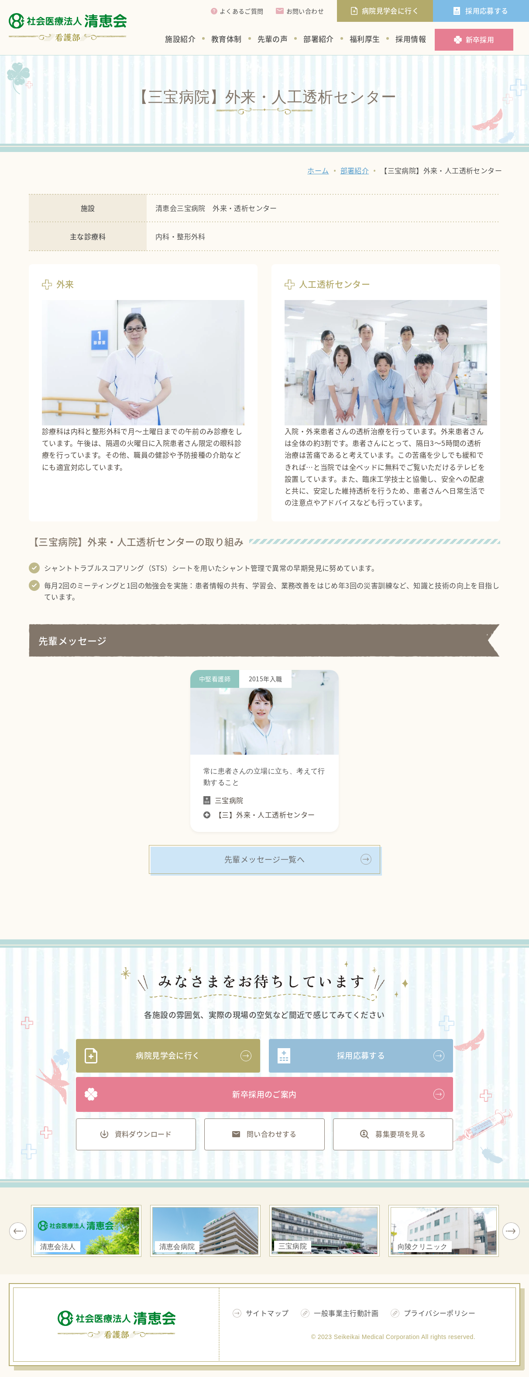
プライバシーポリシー (439, 1313)
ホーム (318, 170)
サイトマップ (267, 1313)
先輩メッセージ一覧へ (264, 859)
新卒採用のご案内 (264, 1094)
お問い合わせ (305, 11)
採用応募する (361, 1055)
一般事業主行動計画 (346, 1313)
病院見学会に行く (168, 1055)
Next (511, 1231)
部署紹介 (318, 38)
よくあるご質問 (242, 11)
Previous (18, 1231)
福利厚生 (365, 38)
